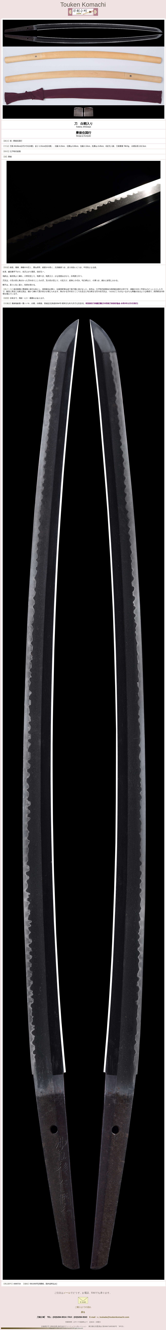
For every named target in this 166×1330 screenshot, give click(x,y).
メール (67, 1293)
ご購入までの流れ (83, 1307)
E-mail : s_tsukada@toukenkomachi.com (109, 1317)
